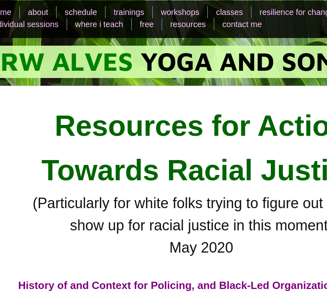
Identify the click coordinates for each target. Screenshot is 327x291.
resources (188, 24)
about (38, 12)
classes (229, 12)
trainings (129, 12)
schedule (81, 12)
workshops (180, 12)
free (147, 24)
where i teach (99, 24)
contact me (242, 24)
